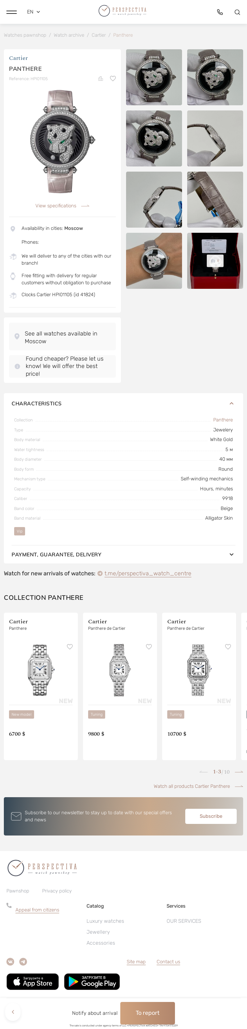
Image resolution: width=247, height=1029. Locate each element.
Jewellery (98, 933)
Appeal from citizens (37, 911)
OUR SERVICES (184, 922)
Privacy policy (57, 892)
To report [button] (148, 1012)
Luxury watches (105, 922)
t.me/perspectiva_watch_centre (148, 574)
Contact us (168, 963)
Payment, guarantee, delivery (123, 555)
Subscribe (211, 817)
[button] (11, 11)
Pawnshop (17, 892)
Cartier (18, 59)
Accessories (101, 944)
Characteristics (123, 405)
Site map (136, 963)
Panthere (223, 421)
